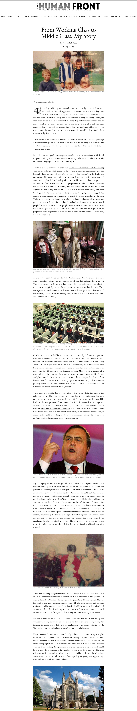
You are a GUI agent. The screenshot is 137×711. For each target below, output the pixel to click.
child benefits (90, 406)
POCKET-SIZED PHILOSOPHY (123, 17)
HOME (4, 17)
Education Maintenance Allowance (55, 409)
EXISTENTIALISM (38, 17)
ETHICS (25, 17)
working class (75, 278)
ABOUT (11, 17)
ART (18, 17)
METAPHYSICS (60, 17)
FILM (50, 17)
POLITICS (73, 17)
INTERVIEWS (103, 17)
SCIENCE (83, 17)
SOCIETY (92, 17)
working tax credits (72, 406)
